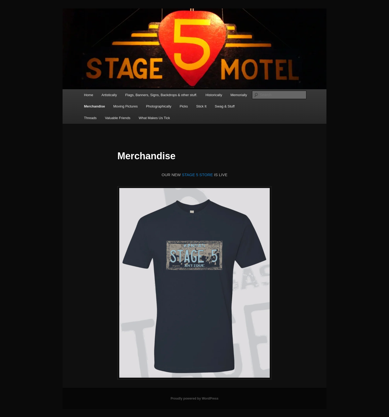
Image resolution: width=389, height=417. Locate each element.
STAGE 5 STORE (197, 174)
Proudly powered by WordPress (194, 398)
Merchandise (94, 106)
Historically (214, 95)
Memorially (238, 95)
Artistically (109, 95)
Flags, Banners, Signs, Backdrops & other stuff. (161, 95)
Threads (90, 118)
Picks (184, 106)
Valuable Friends (117, 118)
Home (88, 95)
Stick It (201, 106)
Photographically (158, 106)
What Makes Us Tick (154, 118)
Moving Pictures (125, 106)
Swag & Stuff (225, 106)
